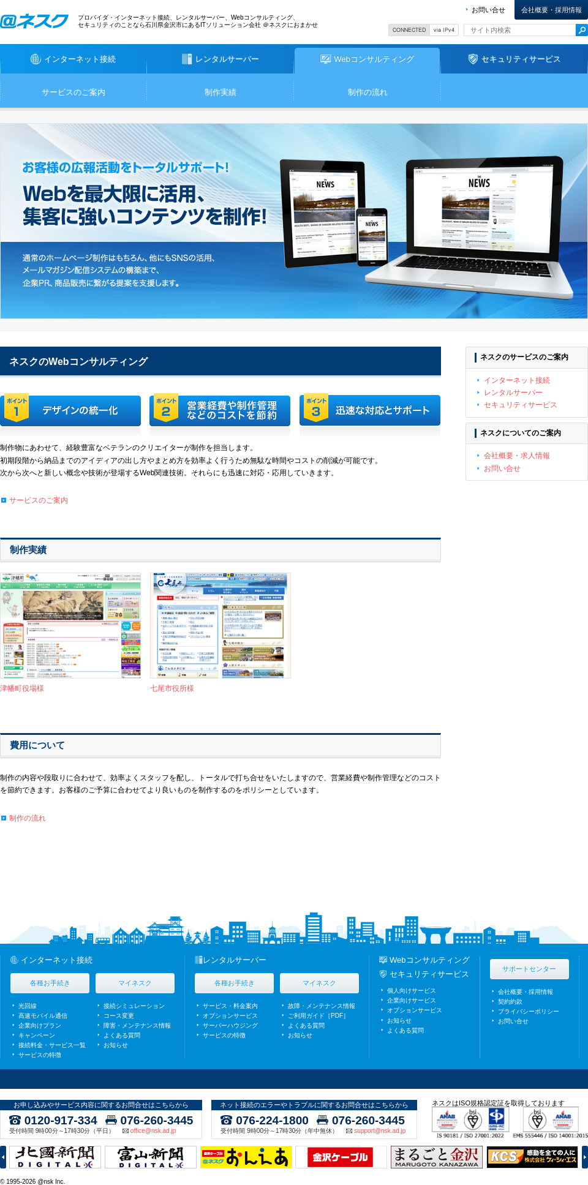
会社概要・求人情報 (517, 455)
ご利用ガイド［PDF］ (318, 1015)
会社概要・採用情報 (551, 9)
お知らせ (116, 1045)
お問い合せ (488, 9)
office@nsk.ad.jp (153, 1131)
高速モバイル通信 (42, 1015)
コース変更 (119, 1015)
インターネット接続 (517, 380)
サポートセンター (529, 968)
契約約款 (510, 1001)
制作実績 (220, 92)
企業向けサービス (411, 1000)
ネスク (34, 21)
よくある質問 (122, 1035)
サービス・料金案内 (230, 1006)
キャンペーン (36, 1035)
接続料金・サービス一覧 (52, 1045)
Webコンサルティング (430, 960)
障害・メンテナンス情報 (137, 1025)
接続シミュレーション (134, 1006)
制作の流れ (368, 92)
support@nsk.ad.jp (379, 1131)
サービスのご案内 (73, 92)
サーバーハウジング (230, 1025)
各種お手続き (50, 983)
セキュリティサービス (520, 405)
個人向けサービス (411, 990)
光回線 (27, 1006)
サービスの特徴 (39, 1054)
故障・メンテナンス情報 (321, 1006)
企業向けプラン (39, 1025)
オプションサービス (230, 1015)
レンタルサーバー (513, 392)
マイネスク (135, 983)
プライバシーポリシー (528, 1011)
